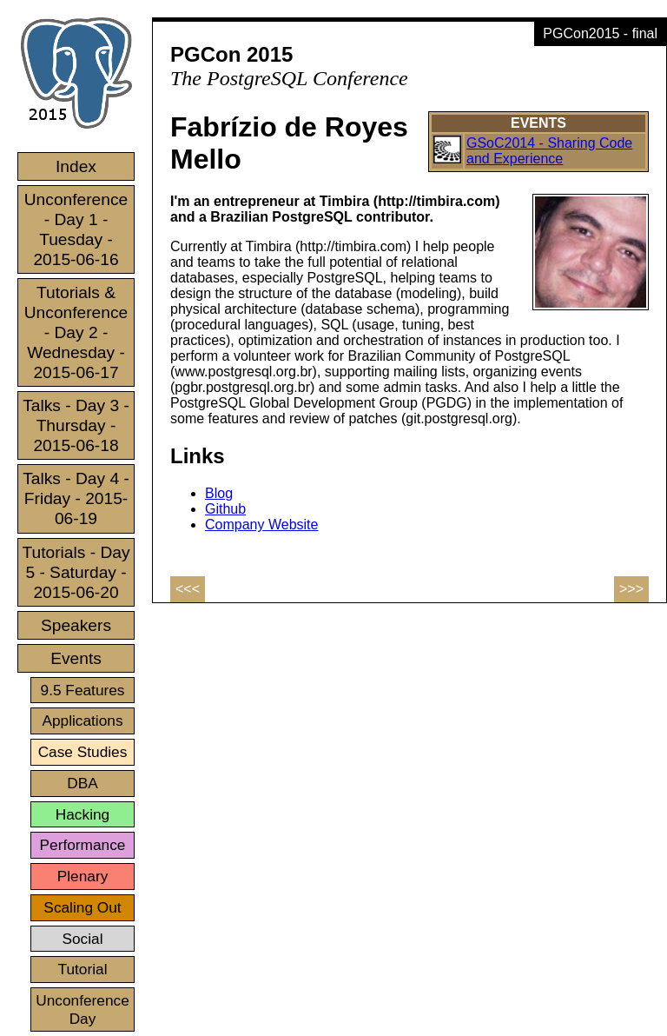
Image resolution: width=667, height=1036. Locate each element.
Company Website (261, 524)
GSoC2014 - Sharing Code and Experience (549, 151)
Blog (219, 493)
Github (225, 508)
